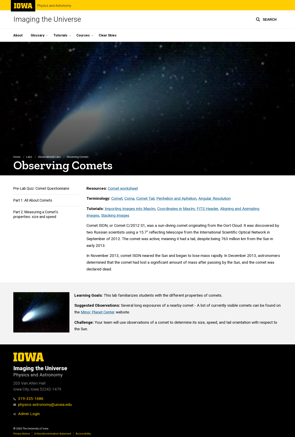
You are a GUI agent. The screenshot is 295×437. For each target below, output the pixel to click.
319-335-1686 (28, 398)
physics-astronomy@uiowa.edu (42, 404)
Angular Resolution (214, 198)
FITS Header (207, 208)
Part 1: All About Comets (32, 200)
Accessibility (83, 433)
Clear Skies (108, 35)
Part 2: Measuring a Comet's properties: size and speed (35, 214)
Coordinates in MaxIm (176, 208)
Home (16, 156)
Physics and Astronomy (54, 6)
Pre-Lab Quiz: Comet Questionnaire (41, 188)
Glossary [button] (37, 35)
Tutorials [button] (60, 35)
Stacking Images (115, 215)
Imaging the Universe (47, 19)
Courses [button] (83, 35)
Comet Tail (145, 198)
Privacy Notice (21, 433)
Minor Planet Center (98, 312)
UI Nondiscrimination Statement (52, 433)
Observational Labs (49, 156)
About (18, 35)
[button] (266, 19)
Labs (29, 156)
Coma (129, 198)
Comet (117, 198)
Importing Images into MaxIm (130, 208)
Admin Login (29, 413)
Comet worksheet (123, 188)
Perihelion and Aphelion (176, 198)
